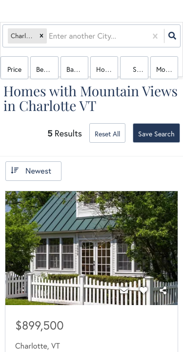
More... (166, 69)
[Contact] (124, 290)
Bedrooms (47, 69)
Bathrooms (77, 69)
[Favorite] (143, 290)
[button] (41, 36)
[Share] (163, 290)
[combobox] (50, 36)
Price (14, 69)
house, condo (107, 69)
